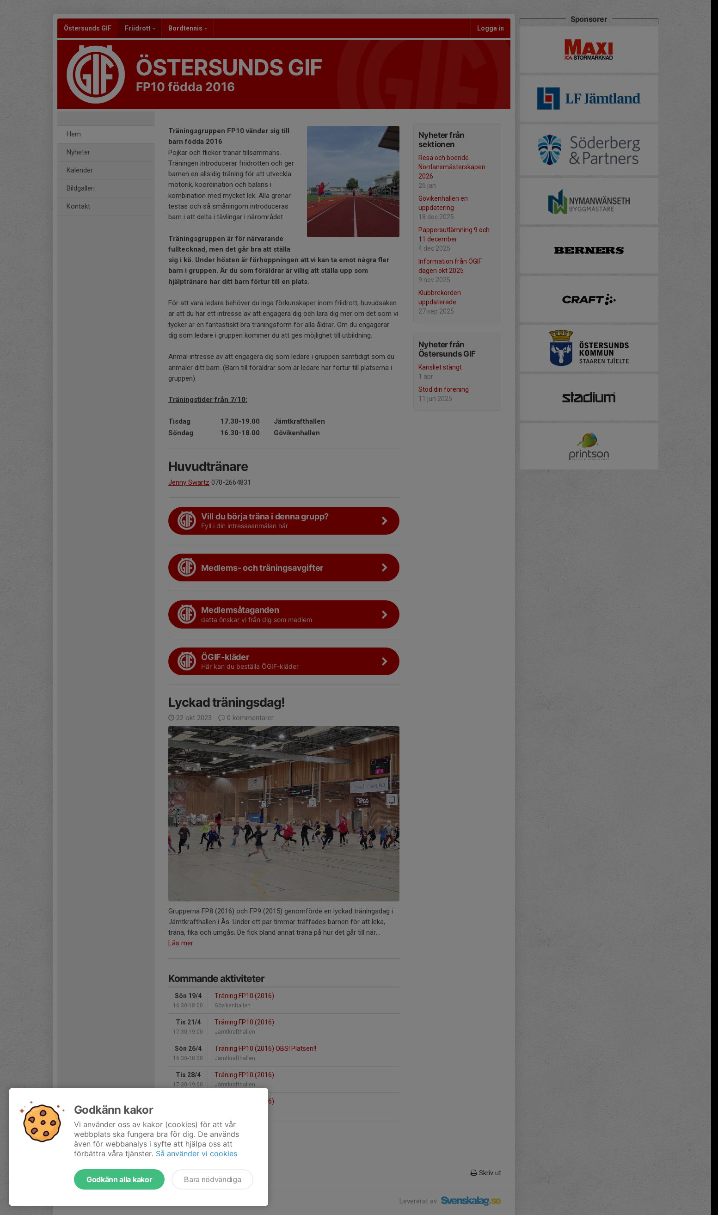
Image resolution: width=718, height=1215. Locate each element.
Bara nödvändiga (212, 1179)
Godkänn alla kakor (119, 1179)
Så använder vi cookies (196, 1153)
